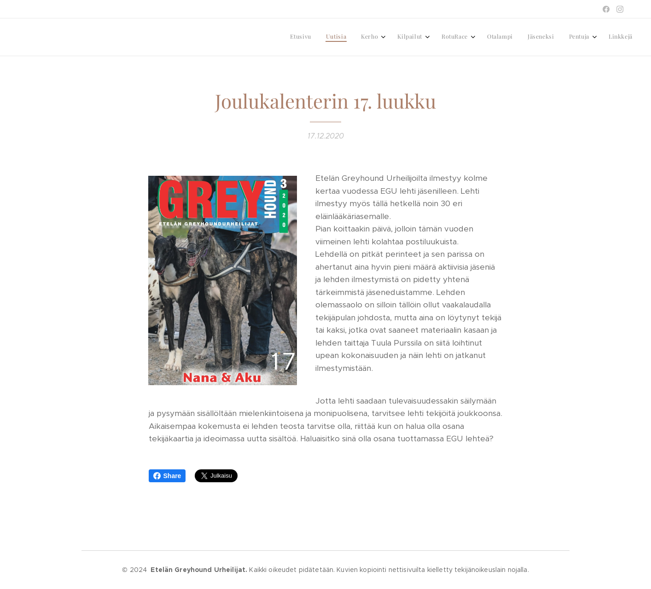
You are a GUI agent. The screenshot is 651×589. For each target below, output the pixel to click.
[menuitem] (499, 37)
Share (167, 475)
